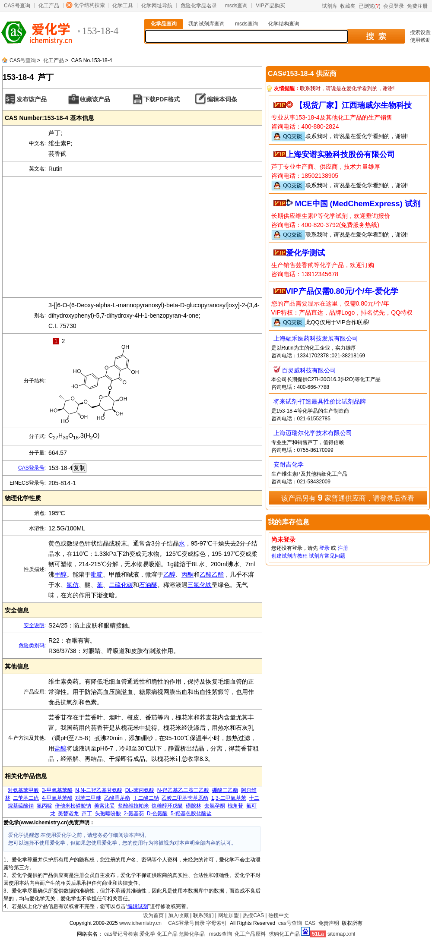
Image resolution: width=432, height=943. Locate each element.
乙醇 (169, 574)
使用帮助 (420, 40)
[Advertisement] (132, 237)
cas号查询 (290, 923)
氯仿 (73, 584)
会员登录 (393, 6)
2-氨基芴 (134, 814)
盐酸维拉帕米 (133, 806)
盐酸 (60, 748)
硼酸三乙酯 (225, 790)
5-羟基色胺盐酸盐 (191, 814)
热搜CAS (253, 915)
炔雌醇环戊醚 (167, 806)
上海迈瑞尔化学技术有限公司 (312, 432)
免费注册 (417, 6)
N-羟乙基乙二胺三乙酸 (183, 790)
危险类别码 (31, 646)
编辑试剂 (137, 906)
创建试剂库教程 (289, 556)
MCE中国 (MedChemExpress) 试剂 (357, 203)
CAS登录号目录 (186, 923)
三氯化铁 (199, 584)
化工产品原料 (250, 934)
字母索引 (216, 923)
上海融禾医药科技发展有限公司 (315, 338)
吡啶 (97, 574)
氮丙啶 (44, 806)
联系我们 (203, 915)
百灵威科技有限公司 (309, 370)
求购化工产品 (284, 934)
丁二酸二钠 (146, 798)
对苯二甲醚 (88, 798)
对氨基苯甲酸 (23, 790)
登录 (324, 548)
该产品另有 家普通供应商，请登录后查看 (347, 497)
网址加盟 (228, 915)
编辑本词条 (222, 99)
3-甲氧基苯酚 (57, 790)
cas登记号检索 (121, 934)
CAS (310, 923)
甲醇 (60, 574)
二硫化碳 (121, 584)
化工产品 (48, 6)
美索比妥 (104, 806)
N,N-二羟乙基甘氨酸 (98, 790)
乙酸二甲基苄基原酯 (185, 798)
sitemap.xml (341, 934)
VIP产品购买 (270, 6)
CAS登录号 (31, 468)
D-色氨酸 (157, 814)
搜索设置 (420, 32)
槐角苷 (235, 806)
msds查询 (236, 6)
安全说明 (34, 625)
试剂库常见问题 (327, 556)
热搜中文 (278, 915)
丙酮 (187, 574)
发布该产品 (31, 99)
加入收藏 (178, 915)
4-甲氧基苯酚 (57, 798)
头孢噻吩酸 (108, 814)
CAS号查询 (17, 6)
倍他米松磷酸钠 (73, 806)
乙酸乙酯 (212, 574)
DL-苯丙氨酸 (139, 790)
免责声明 (328, 923)
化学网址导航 (156, 6)
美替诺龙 (68, 814)
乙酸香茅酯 (117, 798)
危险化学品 (192, 934)
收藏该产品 (95, 99)
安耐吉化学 (288, 464)
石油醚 (148, 584)
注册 (343, 548)
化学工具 (122, 6)
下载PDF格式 (161, 99)
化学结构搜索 (89, 5)
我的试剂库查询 (206, 24)
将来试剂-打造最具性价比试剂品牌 (319, 401)
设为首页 (153, 915)
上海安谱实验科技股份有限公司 (340, 154)
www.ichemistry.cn (140, 923)
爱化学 (147, 934)
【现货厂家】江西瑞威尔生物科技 (353, 105)
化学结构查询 (283, 24)
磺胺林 (193, 806)
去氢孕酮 (214, 806)
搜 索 (376, 36)
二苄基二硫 (26, 798)
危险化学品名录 (199, 6)
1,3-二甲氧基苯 (228, 798)
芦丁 (87, 814)
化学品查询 (164, 24)
